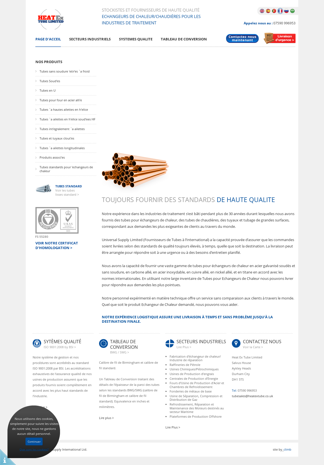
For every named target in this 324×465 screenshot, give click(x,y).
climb (287, 449)
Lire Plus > (172, 427)
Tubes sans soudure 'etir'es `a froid (65, 71)
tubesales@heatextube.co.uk (252, 396)
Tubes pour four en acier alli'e (61, 100)
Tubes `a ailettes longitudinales (62, 148)
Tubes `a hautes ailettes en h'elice (64, 110)
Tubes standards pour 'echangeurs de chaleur (66, 169)
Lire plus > (106, 418)
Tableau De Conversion (184, 39)
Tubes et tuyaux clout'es (57, 138)
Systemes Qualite (135, 39)
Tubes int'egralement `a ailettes (62, 129)
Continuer (34, 441)
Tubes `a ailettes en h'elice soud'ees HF (67, 119)
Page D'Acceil (48, 39)
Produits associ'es (52, 157)
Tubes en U (48, 90)
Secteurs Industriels (90, 39)
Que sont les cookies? (34, 449)
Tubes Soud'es (50, 81)
